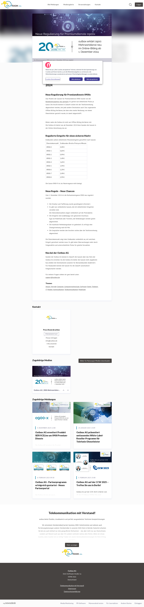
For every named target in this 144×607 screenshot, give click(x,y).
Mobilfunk (82, 290)
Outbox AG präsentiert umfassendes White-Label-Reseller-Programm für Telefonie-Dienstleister (89, 437)
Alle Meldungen (53, 4)
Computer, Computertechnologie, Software (72, 287)
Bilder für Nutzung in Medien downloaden (95, 361)
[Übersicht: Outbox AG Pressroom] (11, 4)
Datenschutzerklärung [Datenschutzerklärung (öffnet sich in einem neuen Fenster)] (72, 591)
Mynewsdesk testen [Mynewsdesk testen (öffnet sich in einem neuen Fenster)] (96, 603)
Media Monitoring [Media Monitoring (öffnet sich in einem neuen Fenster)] (66, 603)
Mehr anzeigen (72, 545)
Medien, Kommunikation (55, 290)
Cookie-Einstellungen (53, 79)
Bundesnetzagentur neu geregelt (57, 102)
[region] (72, 72)
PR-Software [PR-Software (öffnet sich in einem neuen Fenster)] (81, 603)
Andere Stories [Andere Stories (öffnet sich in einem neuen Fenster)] (126, 603)
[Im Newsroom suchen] (130, 4)
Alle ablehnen (76, 79)
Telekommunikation (71, 290)
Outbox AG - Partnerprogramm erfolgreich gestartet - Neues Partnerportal (50, 485)
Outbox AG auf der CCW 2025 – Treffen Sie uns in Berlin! (92, 484)
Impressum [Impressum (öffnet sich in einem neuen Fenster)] (72, 589)
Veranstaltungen (84, 4)
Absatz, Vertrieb (51, 287)
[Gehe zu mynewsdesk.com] (9, 603)
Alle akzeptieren (92, 79)
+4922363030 (51, 344)
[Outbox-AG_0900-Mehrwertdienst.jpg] (51, 376)
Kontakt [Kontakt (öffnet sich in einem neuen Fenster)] (51, 347)
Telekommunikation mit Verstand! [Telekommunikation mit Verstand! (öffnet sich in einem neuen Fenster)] (72, 586)
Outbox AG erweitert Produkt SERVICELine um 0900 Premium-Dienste (51, 435)
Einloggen (138, 603)
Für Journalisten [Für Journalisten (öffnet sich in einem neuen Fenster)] (112, 603)
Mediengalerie (68, 4)
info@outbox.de (51, 341)
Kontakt (98, 4)
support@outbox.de (53, 277)
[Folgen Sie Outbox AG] (139, 4)
